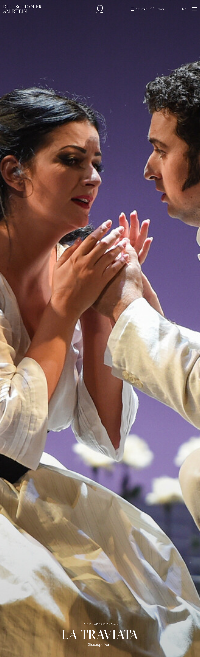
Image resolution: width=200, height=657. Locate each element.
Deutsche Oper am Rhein (22, 9)
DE (184, 9)
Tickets (159, 9)
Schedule (141, 9)
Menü (194, 9)
